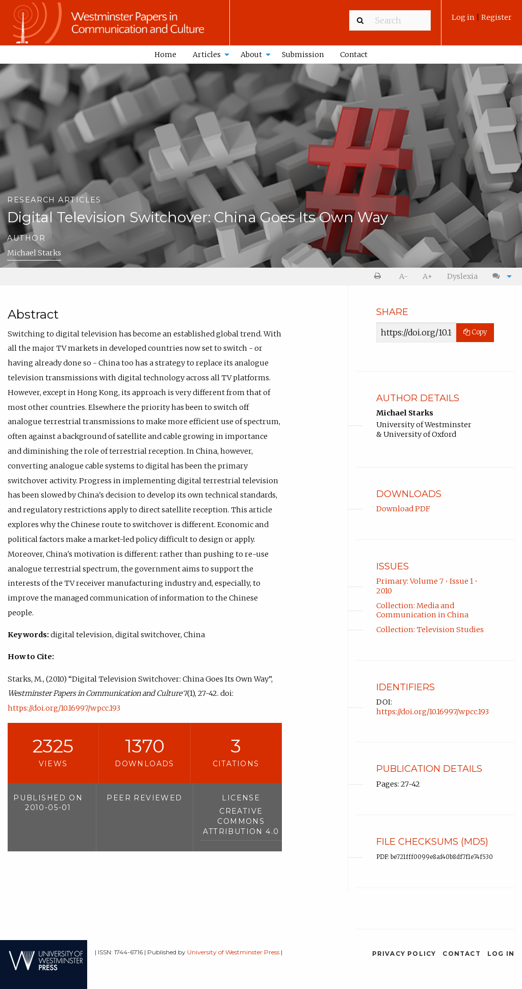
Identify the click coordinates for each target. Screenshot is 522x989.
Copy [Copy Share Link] (475, 332)
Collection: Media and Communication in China (422, 610)
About (251, 54)
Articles (207, 54)
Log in (464, 17)
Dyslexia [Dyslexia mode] (462, 276)
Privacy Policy (404, 953)
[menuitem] (482, 21)
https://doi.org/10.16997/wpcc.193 (64, 708)
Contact (354, 54)
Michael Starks (34, 252)
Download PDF (403, 508)
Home (165, 54)
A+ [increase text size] (427, 276)
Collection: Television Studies (430, 629)
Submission (303, 54)
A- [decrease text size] (403, 276)
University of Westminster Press (233, 952)
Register (496, 17)
